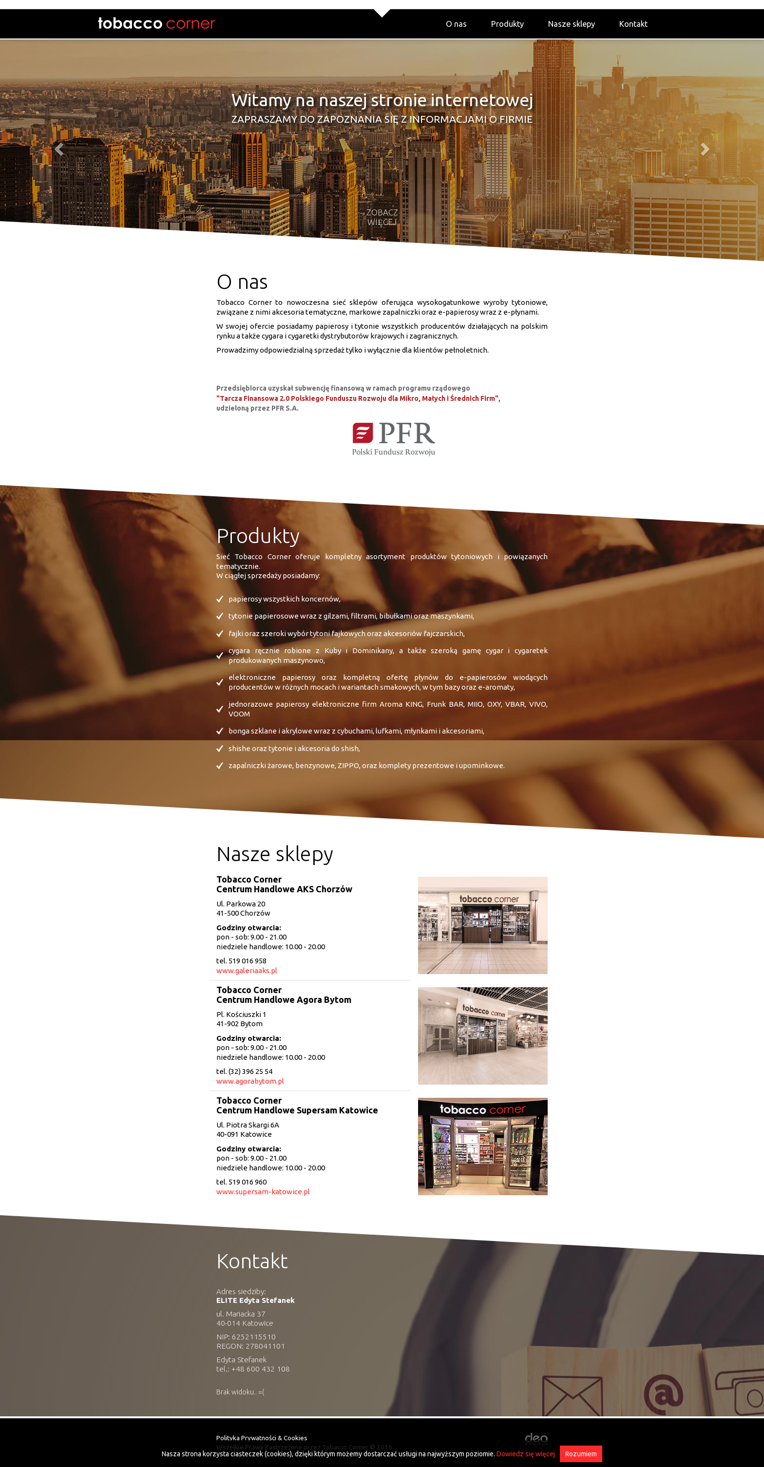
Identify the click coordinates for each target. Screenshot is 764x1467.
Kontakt (633, 23)
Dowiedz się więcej (526, 1454)
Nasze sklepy (571, 23)
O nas (456, 23)
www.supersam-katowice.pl (263, 1191)
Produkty (507, 23)
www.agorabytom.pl (250, 1081)
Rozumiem (581, 1454)
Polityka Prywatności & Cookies (261, 1438)
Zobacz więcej (382, 216)
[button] (57, 146)
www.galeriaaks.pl (246, 970)
